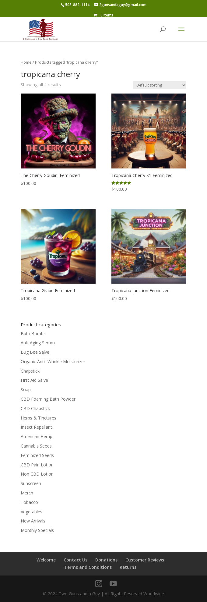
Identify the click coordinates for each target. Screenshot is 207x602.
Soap (26, 389)
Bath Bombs (33, 333)
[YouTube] (113, 584)
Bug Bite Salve (35, 352)
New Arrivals (33, 521)
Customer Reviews (144, 560)
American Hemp (36, 436)
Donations (106, 560)
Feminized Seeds (37, 455)
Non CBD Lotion (37, 474)
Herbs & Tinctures (38, 418)
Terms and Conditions (88, 567)
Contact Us (75, 560)
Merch (27, 493)
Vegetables (31, 512)
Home (26, 62)
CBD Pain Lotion (37, 465)
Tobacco (29, 502)
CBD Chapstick (35, 408)
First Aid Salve (34, 380)
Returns (128, 567)
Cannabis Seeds (36, 446)
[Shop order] (159, 85)
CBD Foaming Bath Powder (48, 399)
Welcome (46, 560)
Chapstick (30, 371)
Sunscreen (31, 483)
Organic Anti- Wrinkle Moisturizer (53, 361)
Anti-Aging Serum (38, 342)
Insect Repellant (36, 427)
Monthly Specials (37, 530)
